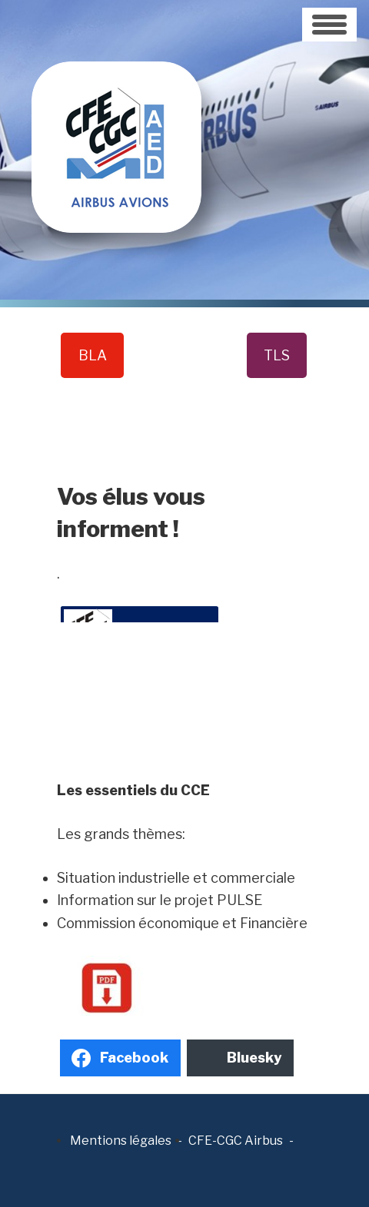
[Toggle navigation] (329, 24)
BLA (92, 355)
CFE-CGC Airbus (235, 1140)
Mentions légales (120, 1140)
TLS (277, 355)
